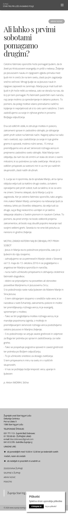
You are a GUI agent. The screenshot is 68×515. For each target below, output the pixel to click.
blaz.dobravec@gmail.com (21, 439)
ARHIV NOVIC (10, 477)
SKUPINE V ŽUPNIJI (12, 472)
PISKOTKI (8, 481)
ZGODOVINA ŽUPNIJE (13, 468)
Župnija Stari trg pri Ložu (21, 493)
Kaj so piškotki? (51, 506)
